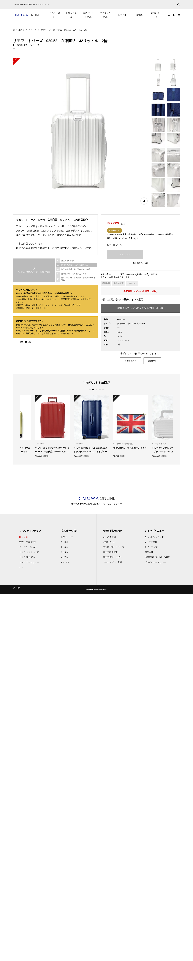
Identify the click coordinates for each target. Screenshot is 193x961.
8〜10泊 (65, 562)
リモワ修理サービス (112, 557)
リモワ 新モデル (27, 557)
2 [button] (93, 389)
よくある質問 (109, 537)
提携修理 (152, 360)
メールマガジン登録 (112, 562)
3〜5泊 (64, 552)
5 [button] (103, 389)
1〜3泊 (64, 542)
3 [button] (96, 389)
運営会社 (149, 552)
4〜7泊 (64, 557)
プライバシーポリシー (155, 562)
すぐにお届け (54, 15)
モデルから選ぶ (105, 15)
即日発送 (23, 537)
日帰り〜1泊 (67, 537)
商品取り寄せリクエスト (114, 547)
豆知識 (139, 15)
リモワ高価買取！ (111, 552)
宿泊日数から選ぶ (88, 15)
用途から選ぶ (71, 15)
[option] (38, 426)
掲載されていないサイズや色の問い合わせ (140, 308)
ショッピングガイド (154, 537)
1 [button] (90, 389)
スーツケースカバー (28, 547)
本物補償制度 (130, 360)
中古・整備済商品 (27, 542)
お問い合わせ (156, 15)
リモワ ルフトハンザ (29, 552)
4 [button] (100, 389)
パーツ (22, 567)
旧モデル (122, 15)
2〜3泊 (64, 547)
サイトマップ (151, 547)
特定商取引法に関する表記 (157, 557)
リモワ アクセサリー (29, 562)
